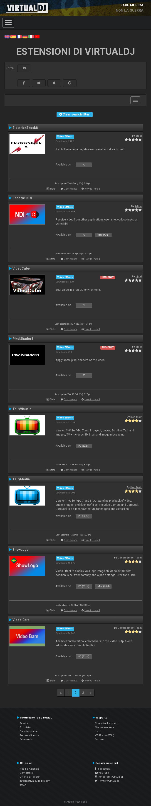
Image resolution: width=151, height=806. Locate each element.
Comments (70, 188)
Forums (99, 739)
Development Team (130, 557)
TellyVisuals (21, 409)
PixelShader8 (22, 338)
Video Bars (21, 620)
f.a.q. (98, 731)
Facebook (102, 768)
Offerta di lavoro (30, 776)
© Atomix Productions (75, 801)
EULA (23, 784)
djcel (139, 135)
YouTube (102, 772)
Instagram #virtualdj (109, 776)
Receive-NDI (22, 198)
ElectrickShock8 (25, 128)
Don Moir (136, 416)
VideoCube (21, 268)
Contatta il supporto (107, 723)
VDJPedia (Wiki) (104, 735)
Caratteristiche (28, 731)
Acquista (25, 727)
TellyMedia (21, 479)
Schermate (26, 739)
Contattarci (26, 772)
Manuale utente (104, 727)
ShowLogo (20, 549)
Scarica (24, 723)
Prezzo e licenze (29, 735)
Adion (138, 206)
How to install (92, 188)
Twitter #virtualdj (107, 780)
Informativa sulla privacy (35, 780)
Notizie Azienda (29, 768)
